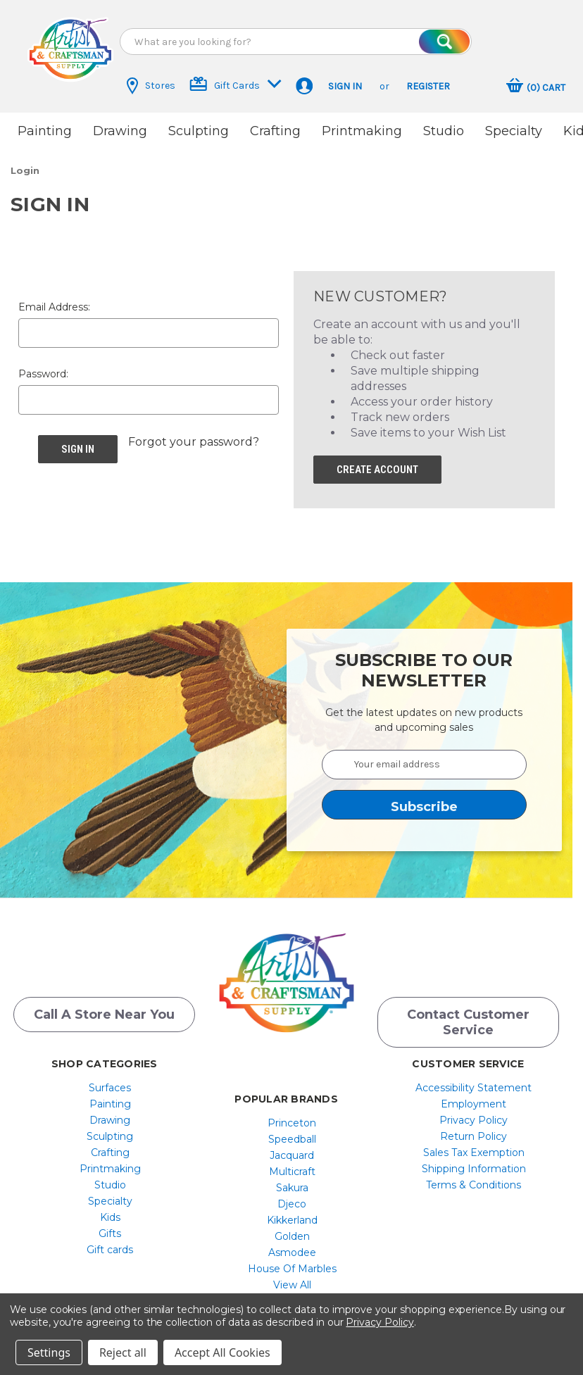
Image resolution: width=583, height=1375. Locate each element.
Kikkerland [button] (292, 1216)
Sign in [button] (345, 86)
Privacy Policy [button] (473, 1116)
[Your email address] (424, 760)
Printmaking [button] (362, 131)
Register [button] (428, 86)
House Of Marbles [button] (292, 1264)
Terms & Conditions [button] (473, 1180)
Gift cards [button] (110, 1245)
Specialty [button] (513, 131)
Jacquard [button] (292, 1151)
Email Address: (54, 302)
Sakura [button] (292, 1183)
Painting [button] (45, 131)
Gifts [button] (110, 1229)
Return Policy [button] (473, 1132)
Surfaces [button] (110, 1083)
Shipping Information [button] (474, 1164)
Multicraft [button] (292, 1167)
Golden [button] (292, 1232)
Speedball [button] (292, 1135)
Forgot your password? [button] (193, 437)
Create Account (377, 465)
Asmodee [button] (292, 1248)
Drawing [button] (120, 131)
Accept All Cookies (222, 1352)
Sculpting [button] (198, 131)
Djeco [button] (291, 1199)
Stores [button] (151, 85)
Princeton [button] (292, 1118)
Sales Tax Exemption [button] (474, 1148)
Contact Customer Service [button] (468, 1018)
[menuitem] (110, 1083)
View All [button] (292, 1280)
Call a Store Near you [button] (104, 1010)
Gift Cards (235, 84)
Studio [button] (443, 131)
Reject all (122, 1352)
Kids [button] (110, 1213)
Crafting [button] (275, 131)
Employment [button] (473, 1099)
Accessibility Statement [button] (473, 1083)
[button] (70, 49)
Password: (43, 369)
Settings (48, 1352)
